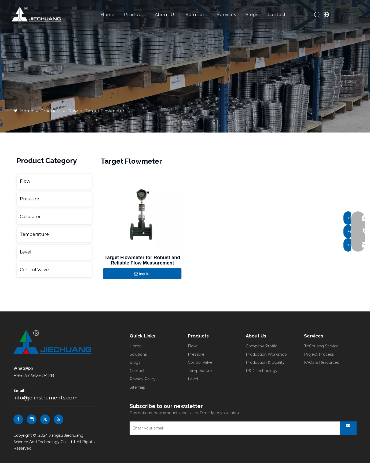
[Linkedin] (31, 419)
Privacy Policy (143, 379)
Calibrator (30, 216)
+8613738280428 (33, 376)
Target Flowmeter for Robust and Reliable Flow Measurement (142, 260)
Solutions (197, 14)
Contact (277, 14)
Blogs (252, 14)
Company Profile (261, 346)
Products (135, 14)
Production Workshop (266, 354)
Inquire (142, 274)
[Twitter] (45, 419)
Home (108, 14)
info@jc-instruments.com (45, 398)
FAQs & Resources (321, 362)
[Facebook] (18, 419)
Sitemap (137, 387)
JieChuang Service (321, 346)
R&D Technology (261, 370)
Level (25, 252)
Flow (25, 181)
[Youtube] (58, 419)
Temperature (34, 234)
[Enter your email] (232, 428)
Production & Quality (265, 362)
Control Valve (34, 269)
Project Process (319, 354)
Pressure (29, 198)
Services (226, 14)
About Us (166, 14)
